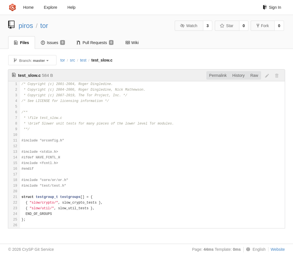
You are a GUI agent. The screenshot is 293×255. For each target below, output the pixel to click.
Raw (254, 75)
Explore (50, 7)
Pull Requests (95, 42)
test (83, 60)
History (238, 75)
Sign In (272, 7)
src (72, 60)
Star (226, 25)
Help (71, 7)
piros (26, 25)
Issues (53, 42)
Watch (188, 25)
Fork (263, 25)
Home (28, 7)
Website (278, 249)
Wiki (132, 42)
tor (44, 25)
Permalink (218, 75)
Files (21, 42)
